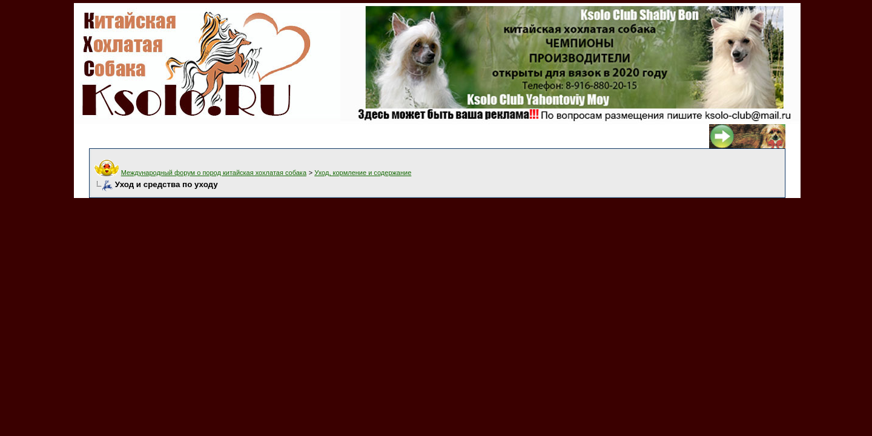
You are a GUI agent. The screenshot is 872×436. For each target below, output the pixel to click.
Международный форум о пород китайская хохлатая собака (213, 172)
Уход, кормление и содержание (362, 172)
